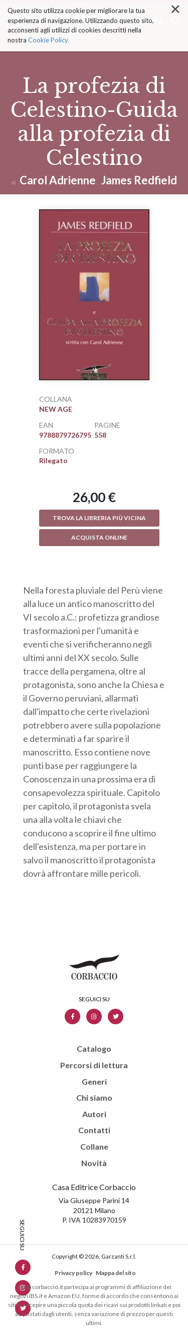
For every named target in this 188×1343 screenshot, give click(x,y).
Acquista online (99, 537)
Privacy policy (73, 1273)
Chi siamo (94, 1097)
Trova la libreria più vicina (99, 518)
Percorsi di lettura (94, 1065)
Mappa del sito (116, 1273)
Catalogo (94, 1048)
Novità (94, 1163)
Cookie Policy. (48, 23)
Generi (94, 1081)
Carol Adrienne (58, 180)
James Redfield (139, 180)
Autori (94, 1114)
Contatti (94, 1130)
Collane (94, 1146)
